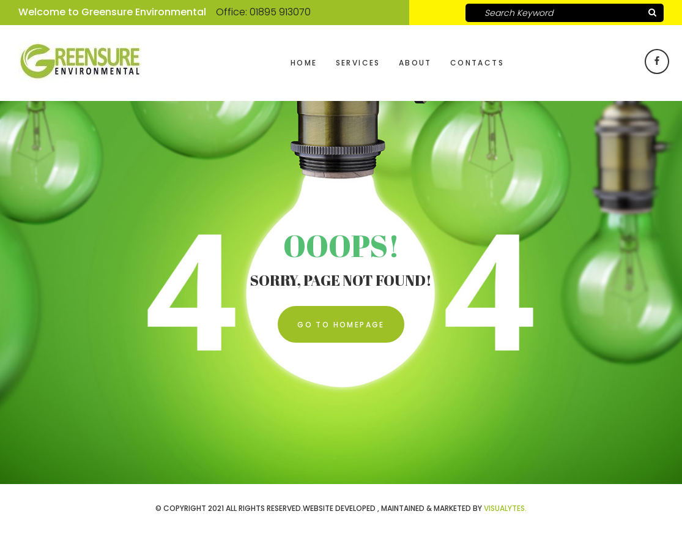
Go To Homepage (341, 324)
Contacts (477, 63)
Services (358, 63)
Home (304, 63)
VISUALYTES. (505, 508)
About (415, 63)
